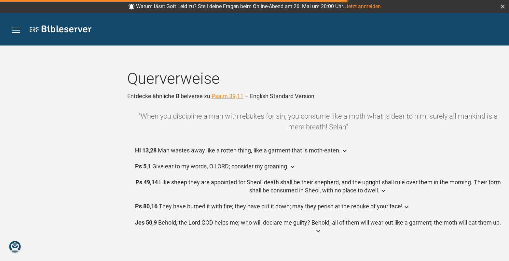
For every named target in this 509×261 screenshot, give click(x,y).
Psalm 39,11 (227, 96)
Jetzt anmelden (363, 6)
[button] (503, 6)
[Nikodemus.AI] (15, 247)
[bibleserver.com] (60, 30)
